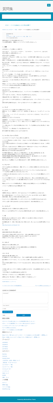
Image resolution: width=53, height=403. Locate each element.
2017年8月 (5, 346)
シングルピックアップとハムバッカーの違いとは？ (15, 325)
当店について (5, 373)
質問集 (8, 8)
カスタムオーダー (6, 369)
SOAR (7, 35)
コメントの (6, 387)
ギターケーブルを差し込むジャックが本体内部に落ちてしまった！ (18, 321)
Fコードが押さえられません (43, 285)
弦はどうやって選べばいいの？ (10, 335)
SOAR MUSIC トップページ (9, 281)
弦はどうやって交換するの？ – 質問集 (27, 337)
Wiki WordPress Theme (29, 399)
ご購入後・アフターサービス (9, 362)
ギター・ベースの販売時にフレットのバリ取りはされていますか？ (18, 323)
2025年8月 (5, 342)
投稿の (5, 384)
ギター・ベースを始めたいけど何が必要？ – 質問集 (32, 335)
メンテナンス (5, 371)
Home (3, 29)
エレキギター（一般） (12, 29)
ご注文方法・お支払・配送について (11, 360)
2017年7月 (5, 349)
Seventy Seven (6, 358)
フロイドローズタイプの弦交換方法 (12, 285)
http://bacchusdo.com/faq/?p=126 (10, 225)
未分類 (4, 375)
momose (4, 356)
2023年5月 (5, 344)
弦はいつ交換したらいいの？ (9, 337)
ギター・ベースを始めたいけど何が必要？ (12, 330)
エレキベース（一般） (21, 36)
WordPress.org (6, 389)
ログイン (4, 382)
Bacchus (4, 354)
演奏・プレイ (29, 36)
